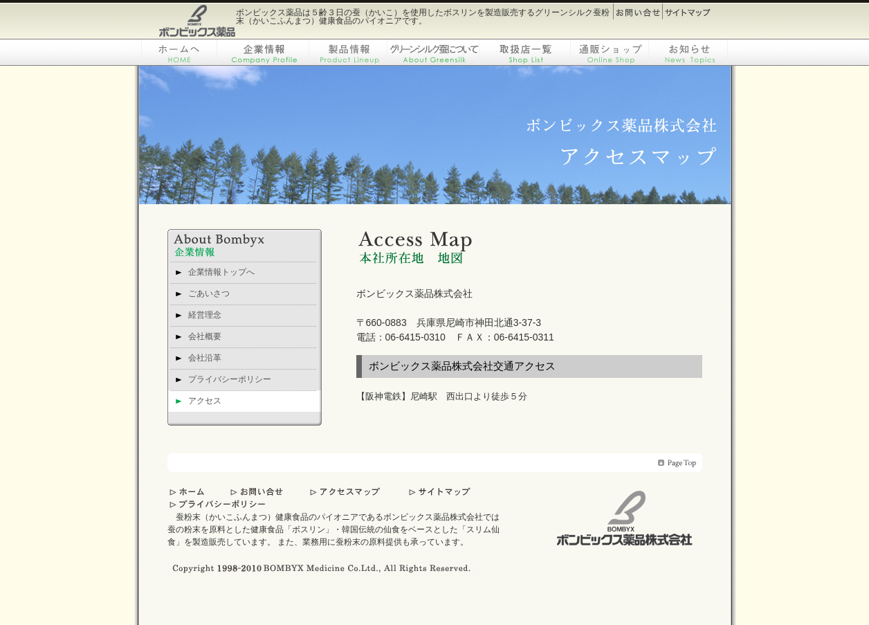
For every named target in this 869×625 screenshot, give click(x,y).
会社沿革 (204, 358)
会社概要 (204, 336)
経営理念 (204, 315)
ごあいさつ (209, 293)
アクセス (204, 401)
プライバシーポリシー (229, 379)
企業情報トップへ (221, 272)
